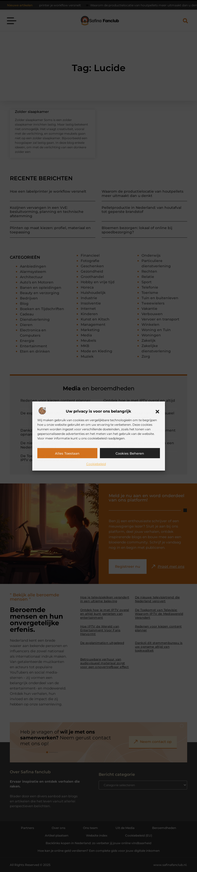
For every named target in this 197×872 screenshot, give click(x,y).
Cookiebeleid (96, 464)
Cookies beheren (130, 453)
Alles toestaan (67, 453)
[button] (157, 411)
